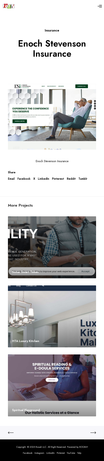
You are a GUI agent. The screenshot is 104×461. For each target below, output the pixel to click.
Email (11, 179)
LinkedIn (43, 179)
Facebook (23, 179)
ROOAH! (83, 447)
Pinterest (58, 179)
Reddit (71, 179)
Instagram (39, 453)
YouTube (71, 453)
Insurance (52, 30)
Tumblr (82, 179)
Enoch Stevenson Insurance (52, 161)
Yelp (79, 453)
